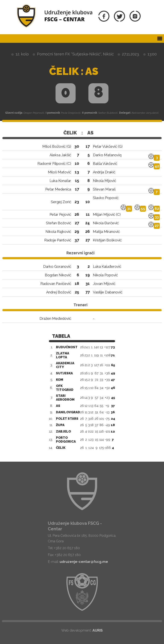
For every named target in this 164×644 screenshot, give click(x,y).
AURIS (97, 630)
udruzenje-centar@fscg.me (84, 562)
